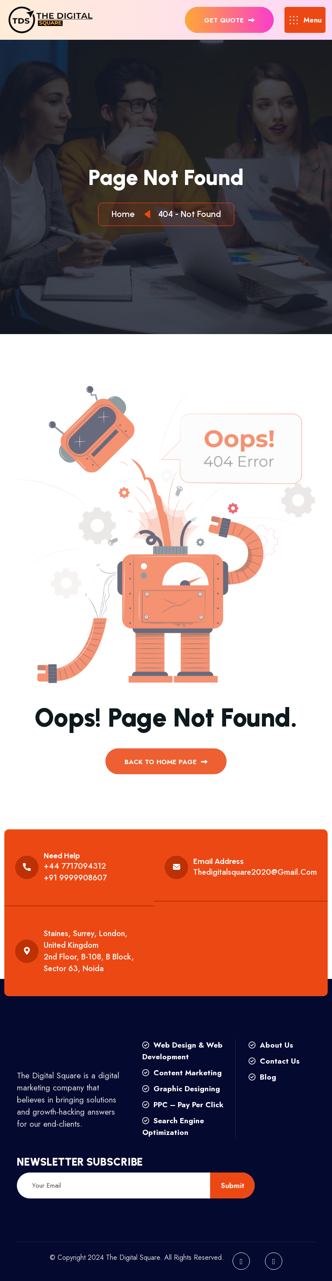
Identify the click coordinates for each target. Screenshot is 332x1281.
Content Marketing (182, 1073)
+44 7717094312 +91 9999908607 (75, 871)
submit (232, 1185)
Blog (262, 1077)
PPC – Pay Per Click (182, 1104)
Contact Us (274, 1061)
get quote (229, 20)
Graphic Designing (181, 1088)
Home (125, 214)
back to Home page (166, 765)
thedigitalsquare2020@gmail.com (255, 872)
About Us (271, 1045)
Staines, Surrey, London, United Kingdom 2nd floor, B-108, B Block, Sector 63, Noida (89, 951)
